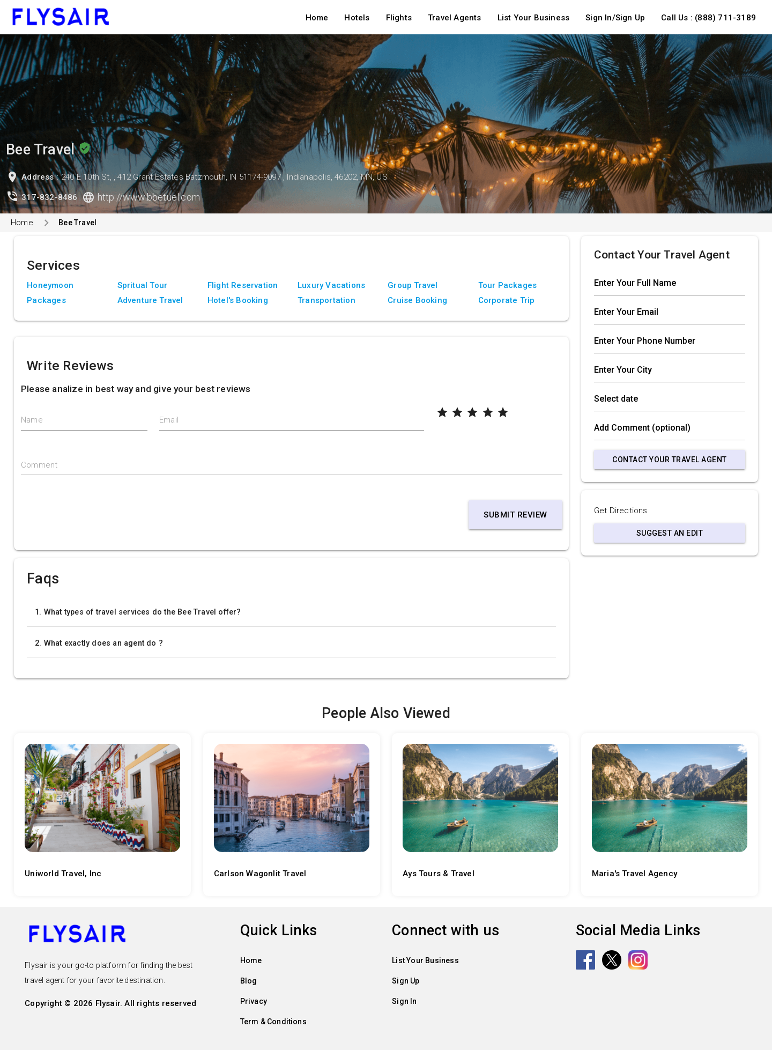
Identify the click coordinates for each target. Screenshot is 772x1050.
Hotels (356, 18)
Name (32, 420)
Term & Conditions (273, 1021)
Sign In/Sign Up (615, 18)
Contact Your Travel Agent (669, 459)
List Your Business (534, 18)
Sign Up (405, 981)
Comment (39, 465)
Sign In (404, 1001)
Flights (399, 18)
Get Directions (621, 510)
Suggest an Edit (669, 533)
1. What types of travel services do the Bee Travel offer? (138, 612)
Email (169, 420)
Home (317, 18)
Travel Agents (454, 18)
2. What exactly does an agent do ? (99, 643)
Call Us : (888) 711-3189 (708, 18)
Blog (248, 981)
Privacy (253, 1001)
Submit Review (515, 515)
